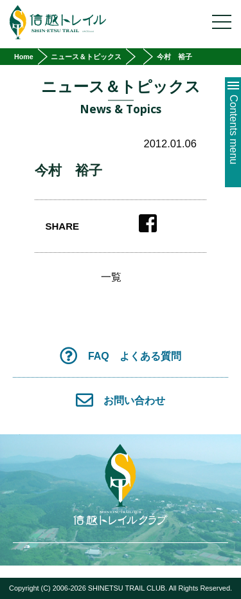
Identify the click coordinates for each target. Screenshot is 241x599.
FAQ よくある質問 (120, 355)
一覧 (111, 277)
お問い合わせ (121, 400)
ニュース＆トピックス (86, 56)
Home (23, 56)
